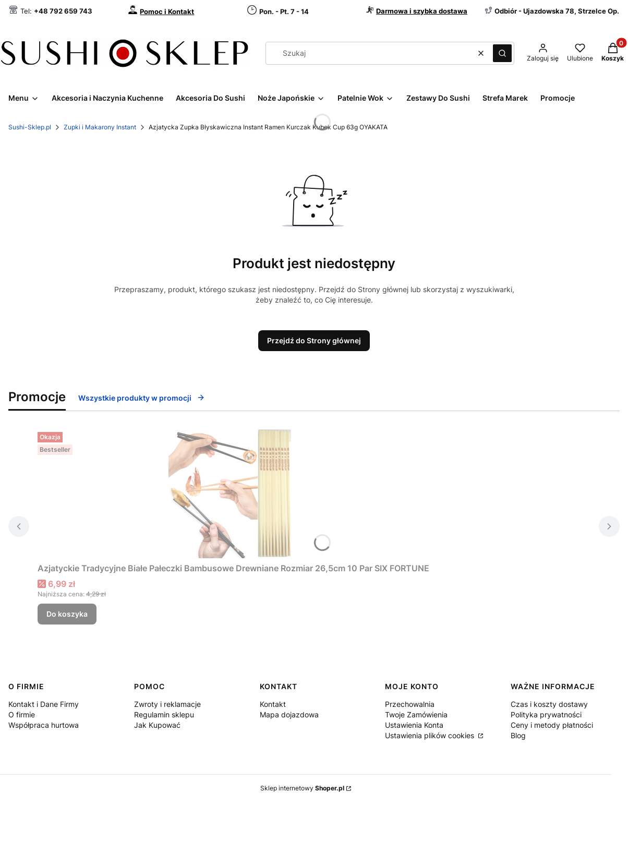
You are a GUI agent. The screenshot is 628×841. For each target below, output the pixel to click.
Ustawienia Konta (414, 724)
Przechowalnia (409, 704)
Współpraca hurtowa (43, 724)
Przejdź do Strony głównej (314, 340)
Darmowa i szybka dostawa (421, 11)
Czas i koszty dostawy (549, 704)
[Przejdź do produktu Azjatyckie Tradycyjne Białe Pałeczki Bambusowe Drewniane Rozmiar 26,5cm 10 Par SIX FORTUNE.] (233, 493)
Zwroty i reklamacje (167, 704)
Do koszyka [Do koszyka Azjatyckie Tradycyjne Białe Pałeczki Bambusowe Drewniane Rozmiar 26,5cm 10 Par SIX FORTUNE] (67, 613)
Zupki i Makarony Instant (100, 127)
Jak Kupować (157, 724)
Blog (518, 735)
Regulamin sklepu (164, 714)
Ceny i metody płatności (552, 724)
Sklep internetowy (302, 788)
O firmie (21, 714)
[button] (502, 53)
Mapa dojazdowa (289, 714)
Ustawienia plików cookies (430, 735)
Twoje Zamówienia (416, 714)
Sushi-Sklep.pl (29, 127)
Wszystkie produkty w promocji (141, 397)
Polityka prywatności (546, 714)
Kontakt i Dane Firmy (43, 704)
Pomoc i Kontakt (167, 11)
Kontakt (273, 704)
